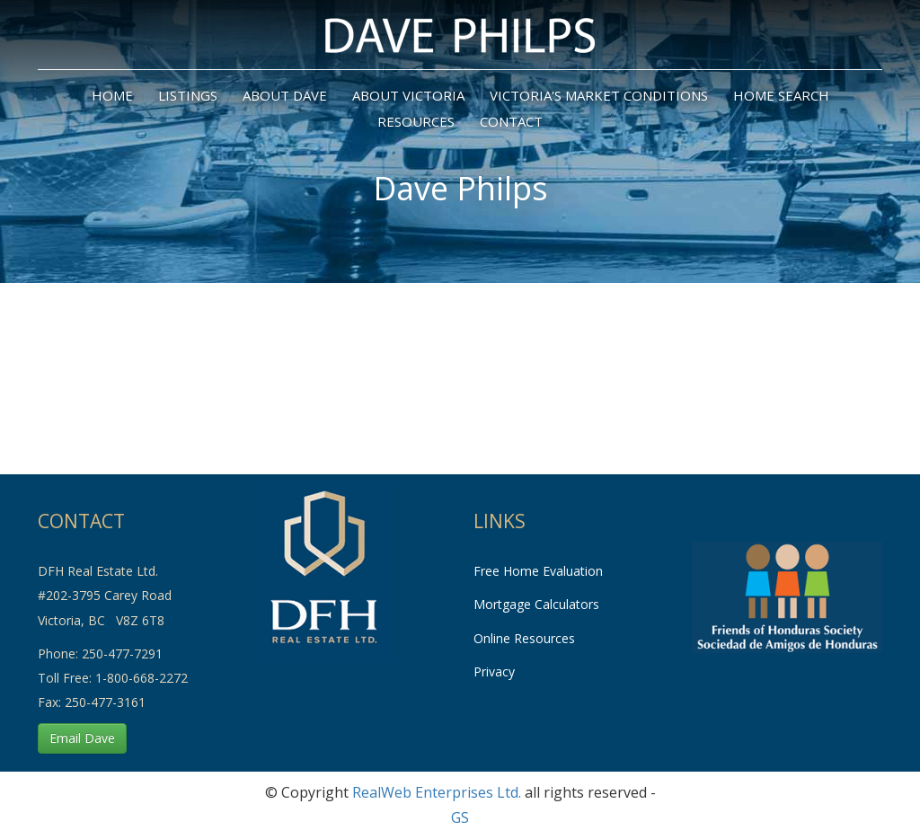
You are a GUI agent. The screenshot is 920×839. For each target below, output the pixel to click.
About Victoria (408, 95)
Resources (416, 121)
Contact (511, 121)
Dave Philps (460, 188)
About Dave (285, 95)
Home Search (781, 95)
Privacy (494, 671)
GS (460, 817)
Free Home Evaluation (538, 570)
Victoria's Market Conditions (599, 95)
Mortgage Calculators (536, 604)
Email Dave (82, 737)
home (112, 95)
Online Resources (524, 638)
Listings (187, 95)
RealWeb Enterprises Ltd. (436, 792)
